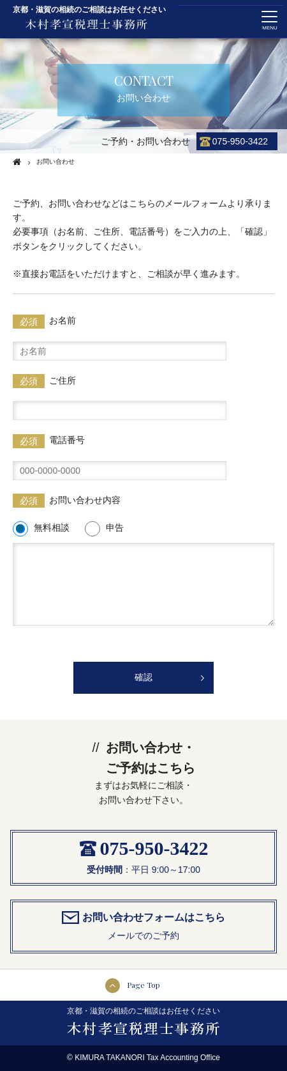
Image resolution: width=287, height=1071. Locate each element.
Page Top (143, 985)
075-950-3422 (240, 141)
